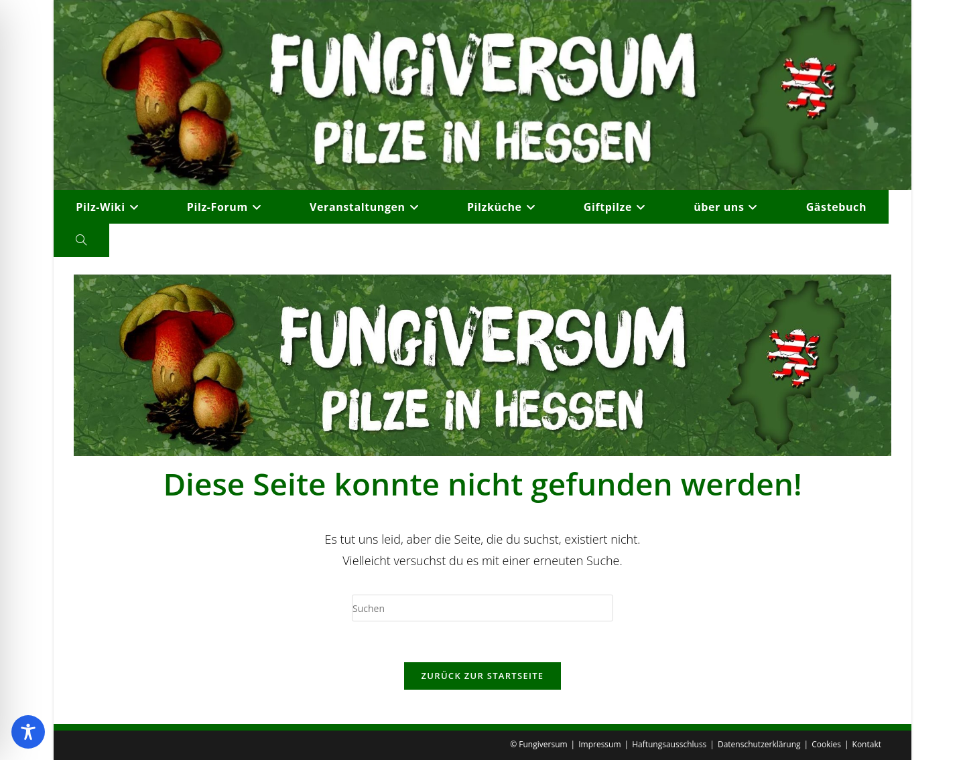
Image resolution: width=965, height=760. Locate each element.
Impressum (599, 744)
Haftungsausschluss (669, 744)
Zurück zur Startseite (483, 676)
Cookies (826, 744)
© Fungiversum (538, 744)
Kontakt (866, 744)
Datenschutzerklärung (759, 744)
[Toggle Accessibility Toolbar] (28, 732)
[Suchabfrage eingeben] (482, 608)
